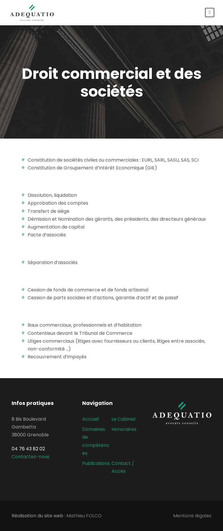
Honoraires (124, 429)
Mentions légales (192, 515)
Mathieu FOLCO (84, 515)
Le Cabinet (124, 419)
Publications (96, 463)
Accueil (90, 419)
